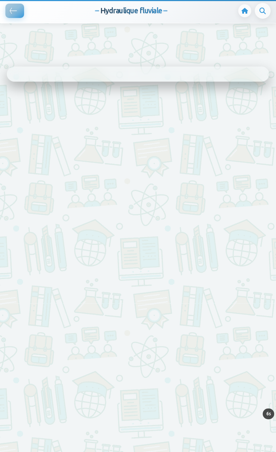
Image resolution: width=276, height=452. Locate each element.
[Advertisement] (131, 34)
